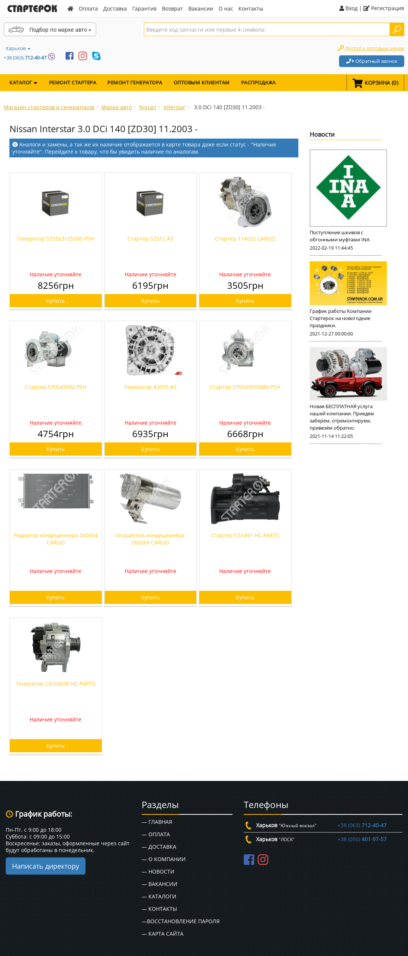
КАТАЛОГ (23, 82)
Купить (55, 300)
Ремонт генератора (134, 82)
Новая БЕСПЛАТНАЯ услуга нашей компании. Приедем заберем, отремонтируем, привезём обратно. (342, 417)
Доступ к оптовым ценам (374, 48)
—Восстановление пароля (181, 921)
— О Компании (164, 859)
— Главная (157, 821)
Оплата (88, 8)
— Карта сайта (162, 933)
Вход (348, 8)
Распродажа (258, 82)
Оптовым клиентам (202, 82)
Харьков (18, 48)
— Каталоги (159, 896)
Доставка (115, 8)
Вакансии (200, 8)
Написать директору (45, 866)
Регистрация (384, 8)
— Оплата (156, 834)
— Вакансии (159, 883)
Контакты (250, 8)
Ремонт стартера (72, 82)
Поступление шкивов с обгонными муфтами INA (340, 236)
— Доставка (159, 846)
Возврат (172, 8)
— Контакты (159, 908)
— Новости (158, 871)
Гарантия (144, 8)
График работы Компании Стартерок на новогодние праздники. (340, 318)
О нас (226, 8)
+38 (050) (362, 839)
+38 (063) (25, 57)
